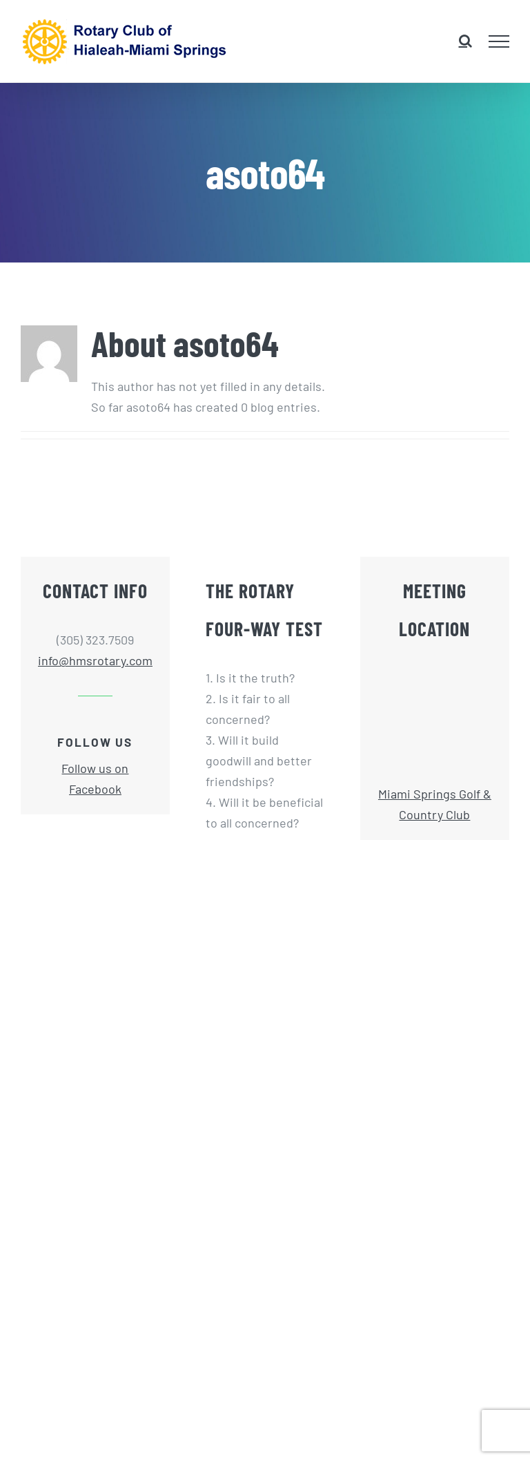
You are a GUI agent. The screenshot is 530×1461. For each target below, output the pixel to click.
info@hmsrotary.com (95, 660)
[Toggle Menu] (499, 41)
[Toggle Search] (465, 41)
